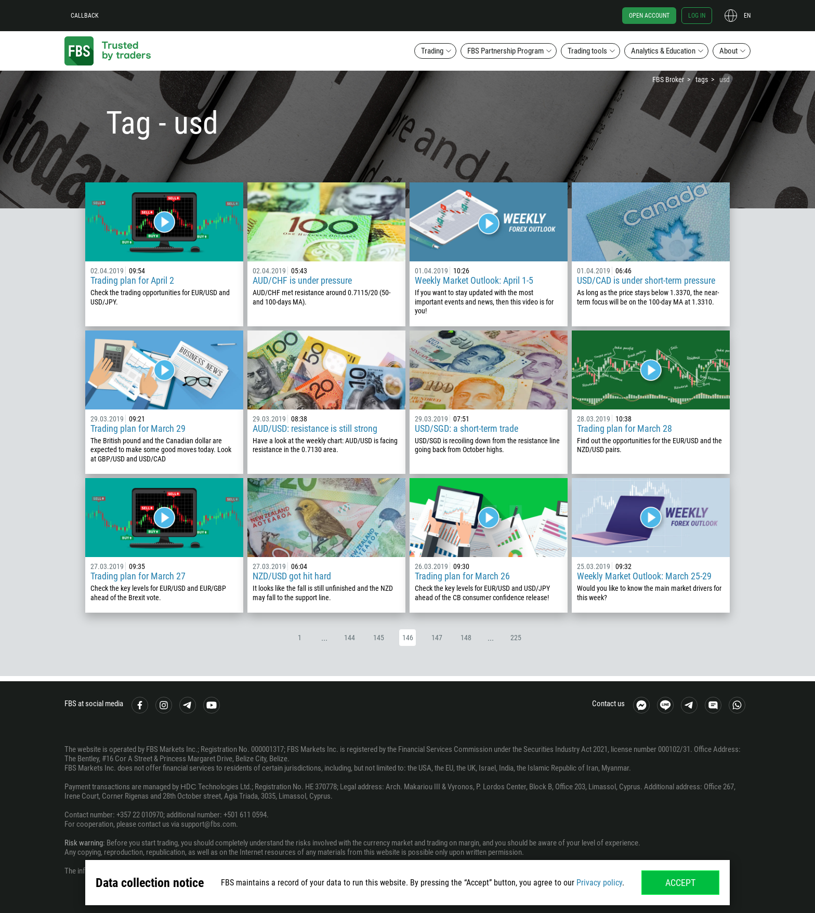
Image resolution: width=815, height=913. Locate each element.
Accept (680, 882)
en (747, 15)
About (728, 51)
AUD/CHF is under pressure (302, 280)
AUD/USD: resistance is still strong (315, 428)
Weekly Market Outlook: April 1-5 (474, 280)
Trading (432, 51)
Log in (696, 15)
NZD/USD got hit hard (292, 576)
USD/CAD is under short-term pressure (646, 280)
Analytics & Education (663, 51)
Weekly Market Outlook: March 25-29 (644, 576)
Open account (649, 15)
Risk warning (83, 843)
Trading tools (587, 51)
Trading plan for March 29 (138, 428)
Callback (85, 15)
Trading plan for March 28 (624, 428)
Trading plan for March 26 (462, 576)
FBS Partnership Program (505, 51)
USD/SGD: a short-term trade (466, 428)
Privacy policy (599, 883)
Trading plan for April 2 (132, 280)
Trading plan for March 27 (138, 576)
